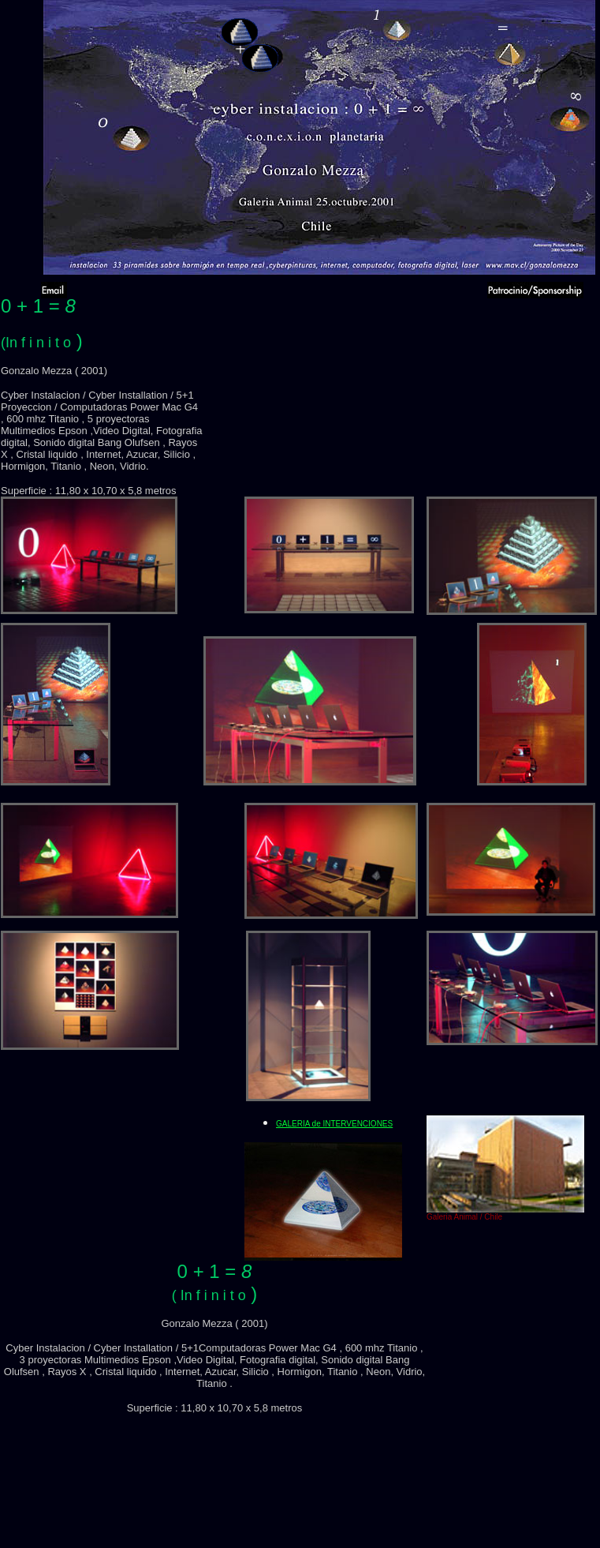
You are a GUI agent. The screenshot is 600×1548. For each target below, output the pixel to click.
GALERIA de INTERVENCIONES (334, 1123)
